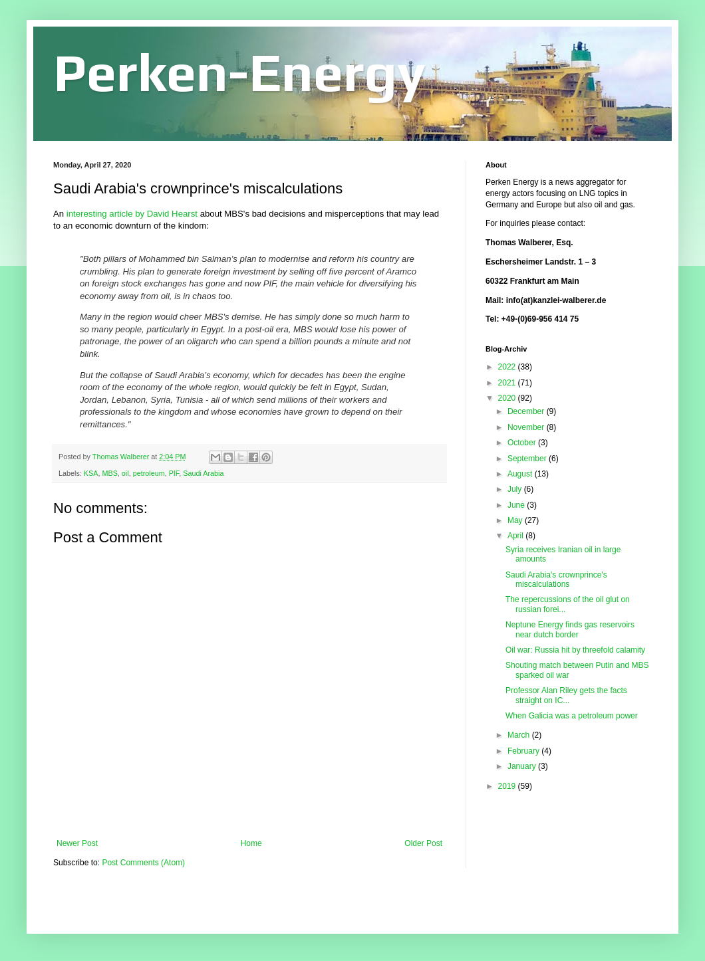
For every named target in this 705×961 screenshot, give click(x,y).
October (522, 442)
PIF (174, 473)
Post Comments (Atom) (143, 862)
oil (125, 473)
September (528, 458)
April (516, 535)
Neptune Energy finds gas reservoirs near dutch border (569, 629)
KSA (91, 473)
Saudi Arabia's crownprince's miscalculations (556, 579)
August (521, 474)
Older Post (423, 843)
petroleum (149, 473)
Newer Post (77, 843)
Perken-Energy (239, 72)
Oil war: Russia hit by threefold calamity (575, 650)
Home (251, 843)
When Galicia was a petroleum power (571, 715)
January (522, 766)
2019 (508, 786)
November (527, 427)
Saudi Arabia (203, 473)
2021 (508, 382)
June (517, 505)
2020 (508, 398)
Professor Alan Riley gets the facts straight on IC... (566, 695)
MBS (109, 473)
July (515, 489)
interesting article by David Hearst (133, 214)
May (516, 520)
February (524, 751)
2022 (508, 367)
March (519, 735)
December (527, 411)
